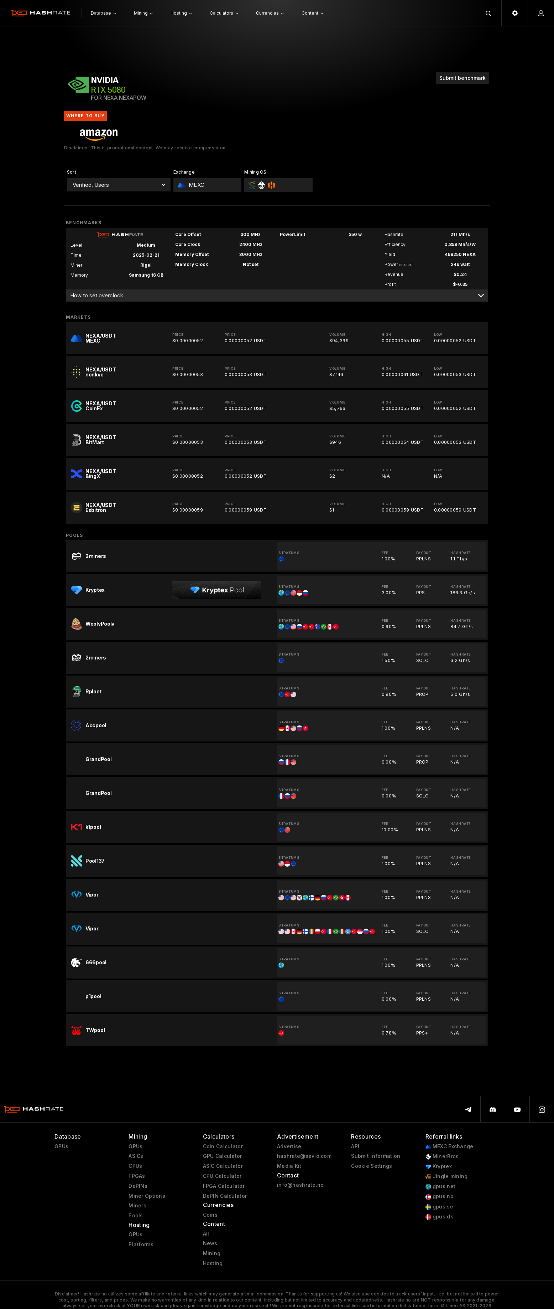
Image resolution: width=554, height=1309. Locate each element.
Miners (137, 1205)
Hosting (213, 1263)
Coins (210, 1215)
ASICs (136, 1156)
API (355, 1146)
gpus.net (440, 1187)
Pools (136, 1215)
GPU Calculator (222, 1156)
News (210, 1243)
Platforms (141, 1244)
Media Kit (289, 1166)
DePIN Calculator (225, 1196)
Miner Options (147, 1196)
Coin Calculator (223, 1146)
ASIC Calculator (223, 1166)
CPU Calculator (222, 1176)
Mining (212, 1253)
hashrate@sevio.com (304, 1156)
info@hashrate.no (300, 1185)
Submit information (375, 1156)
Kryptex (438, 1167)
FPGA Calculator (224, 1186)
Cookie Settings (371, 1166)
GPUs (61, 1146)
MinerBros (442, 1157)
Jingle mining (446, 1177)
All (206, 1234)
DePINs (138, 1186)
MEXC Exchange (449, 1147)
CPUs (135, 1166)
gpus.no (439, 1197)
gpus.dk (439, 1217)
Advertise (289, 1146)
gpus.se (439, 1207)
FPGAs (137, 1176)
